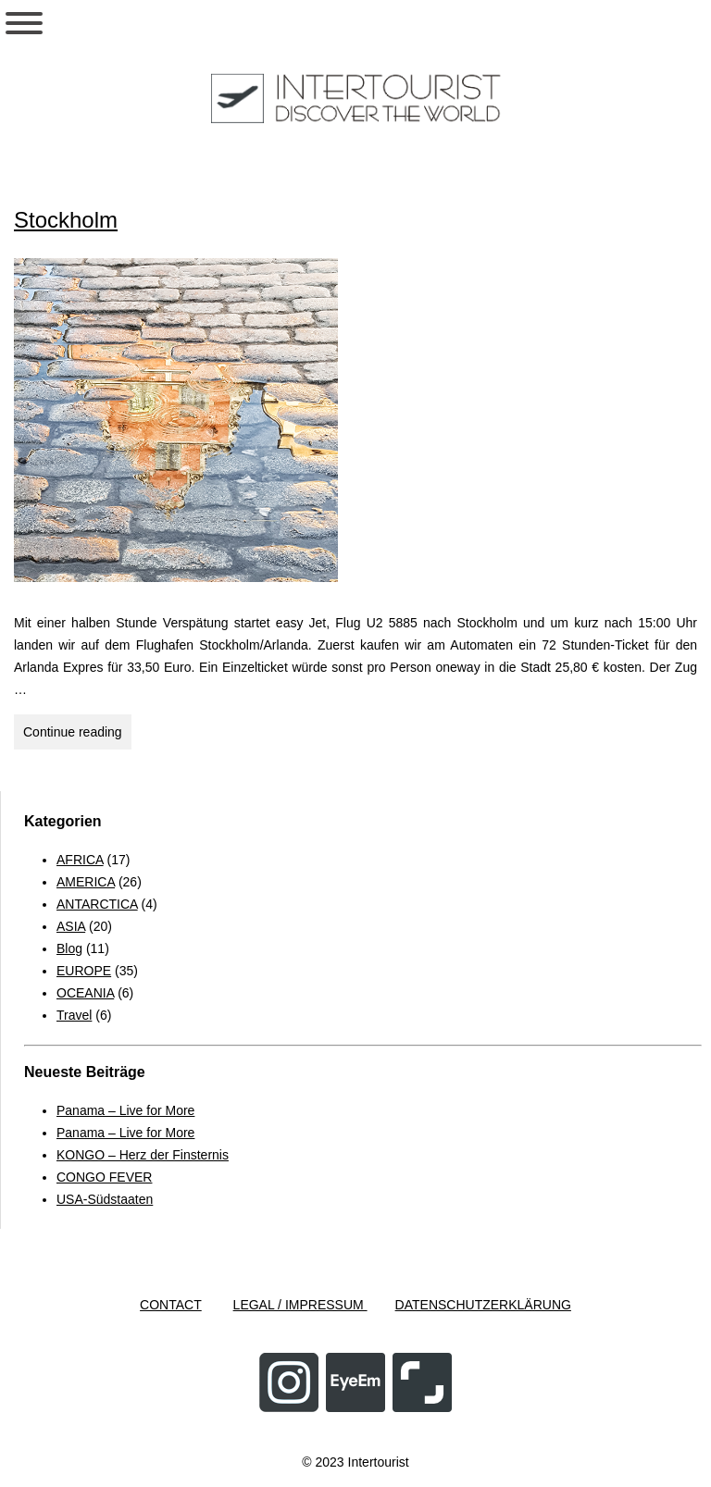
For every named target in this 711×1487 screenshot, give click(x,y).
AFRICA (80, 859)
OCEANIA (85, 992)
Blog (69, 948)
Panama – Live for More (125, 1110)
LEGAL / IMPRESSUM (300, 1304)
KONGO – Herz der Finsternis (142, 1154)
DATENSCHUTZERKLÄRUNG (483, 1304)
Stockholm (66, 219)
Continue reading (77, 729)
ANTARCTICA (97, 904)
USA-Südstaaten (104, 1199)
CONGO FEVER (104, 1177)
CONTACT (171, 1304)
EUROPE (83, 970)
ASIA (70, 926)
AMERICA (85, 881)
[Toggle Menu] (24, 23)
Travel (74, 1015)
